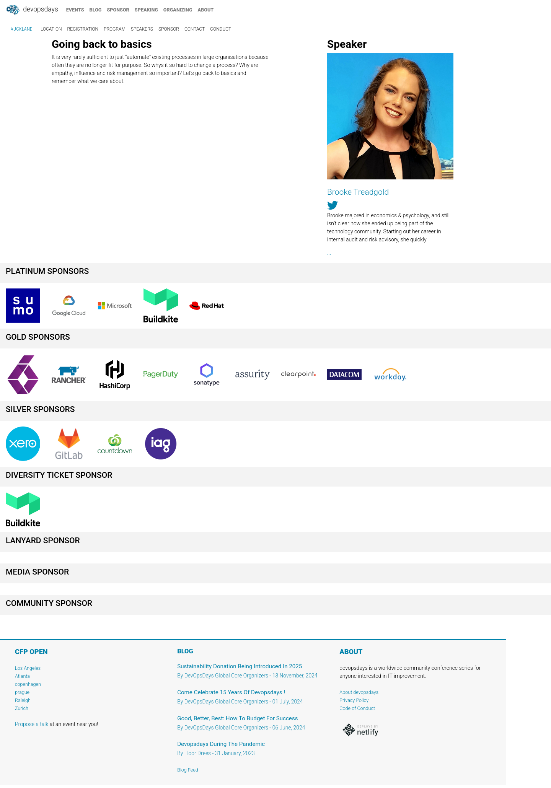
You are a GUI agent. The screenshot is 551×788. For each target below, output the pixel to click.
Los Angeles (28, 668)
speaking (146, 10)
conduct (220, 29)
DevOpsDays (31, 10)
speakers (142, 29)
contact (194, 29)
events (75, 10)
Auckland (22, 29)
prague (22, 692)
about (206, 10)
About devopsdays (358, 692)
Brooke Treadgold (358, 192)
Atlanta (22, 676)
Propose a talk (31, 724)
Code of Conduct (357, 708)
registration (83, 29)
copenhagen (28, 684)
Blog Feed (187, 770)
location (51, 29)
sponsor (118, 10)
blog (96, 10)
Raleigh (23, 700)
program (115, 29)
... (329, 253)
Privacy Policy (353, 700)
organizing (177, 10)
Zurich (21, 708)
